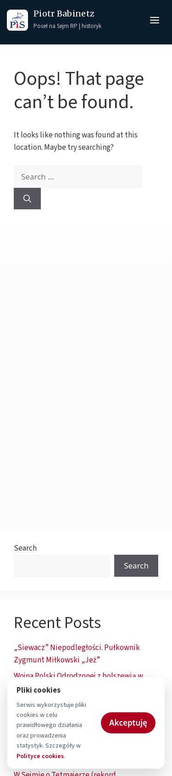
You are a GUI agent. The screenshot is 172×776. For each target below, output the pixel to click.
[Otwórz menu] (154, 20)
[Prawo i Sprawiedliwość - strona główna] (17, 20)
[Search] (27, 199)
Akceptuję (128, 722)
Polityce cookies (40, 756)
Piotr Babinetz (63, 14)
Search (25, 548)
